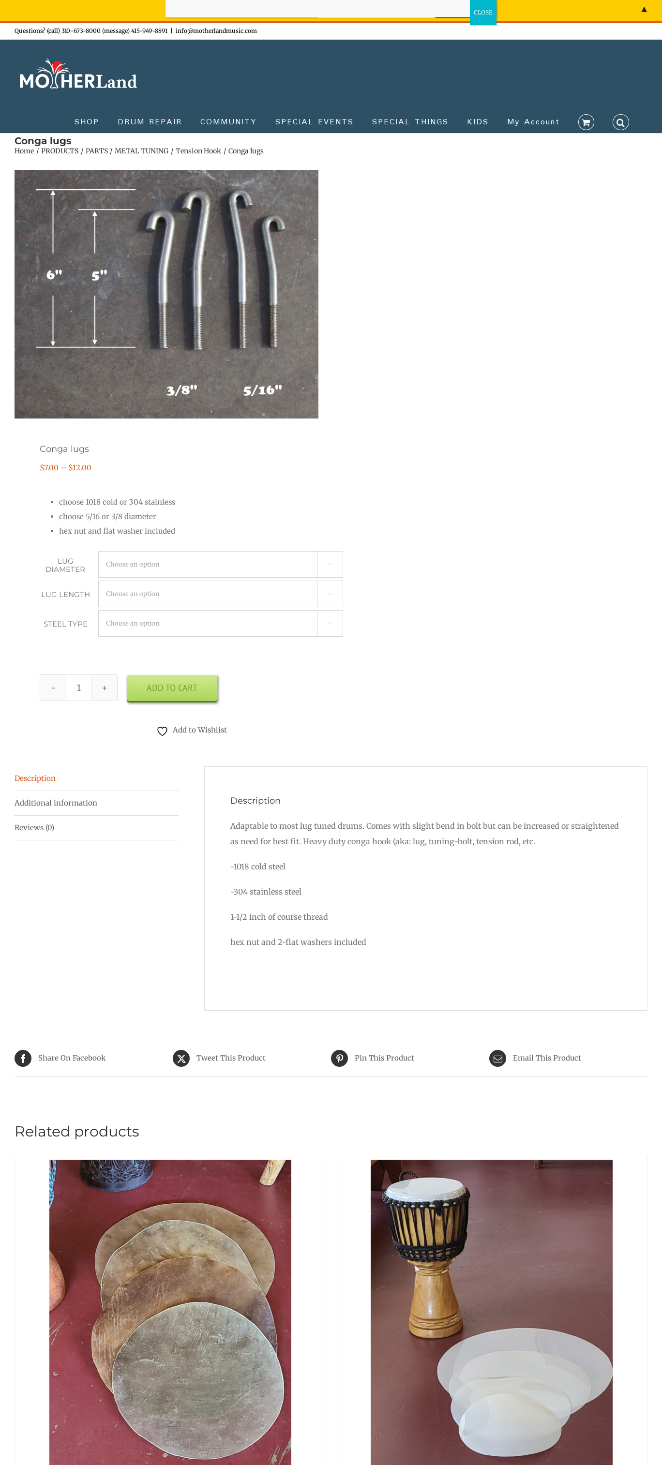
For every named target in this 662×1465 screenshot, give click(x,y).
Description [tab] (35, 778)
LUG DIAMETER (65, 565)
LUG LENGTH (65, 594)
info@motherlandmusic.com (216, 30)
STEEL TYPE (66, 623)
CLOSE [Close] (483, 12)
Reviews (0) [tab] (34, 827)
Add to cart (172, 687)
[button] (621, 121)
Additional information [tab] (56, 802)
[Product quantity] (78, 688)
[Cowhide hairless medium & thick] (170, 1166)
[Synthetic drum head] (492, 1166)
